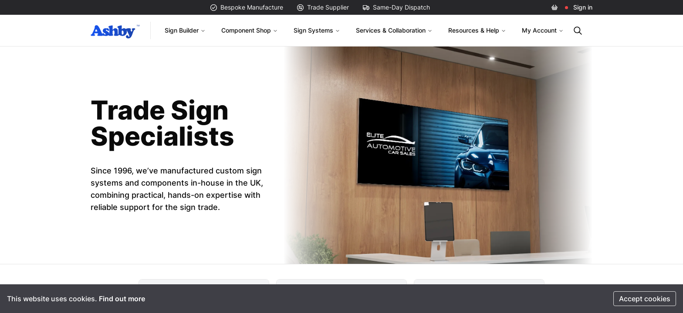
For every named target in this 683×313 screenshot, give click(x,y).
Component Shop (249, 30)
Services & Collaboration (394, 30)
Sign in (582, 7)
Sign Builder (185, 30)
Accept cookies (644, 298)
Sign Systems (317, 30)
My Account (543, 30)
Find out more (122, 298)
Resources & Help (477, 30)
